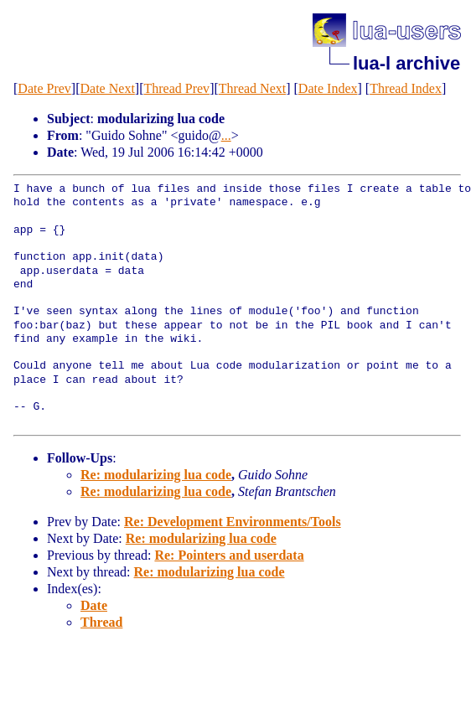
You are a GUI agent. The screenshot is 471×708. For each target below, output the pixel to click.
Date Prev (44, 88)
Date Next (107, 88)
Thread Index (406, 88)
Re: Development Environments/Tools (232, 521)
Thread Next (252, 88)
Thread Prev (176, 88)
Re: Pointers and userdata (228, 555)
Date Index (328, 88)
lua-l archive (406, 63)
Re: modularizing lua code (155, 475)
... (226, 135)
